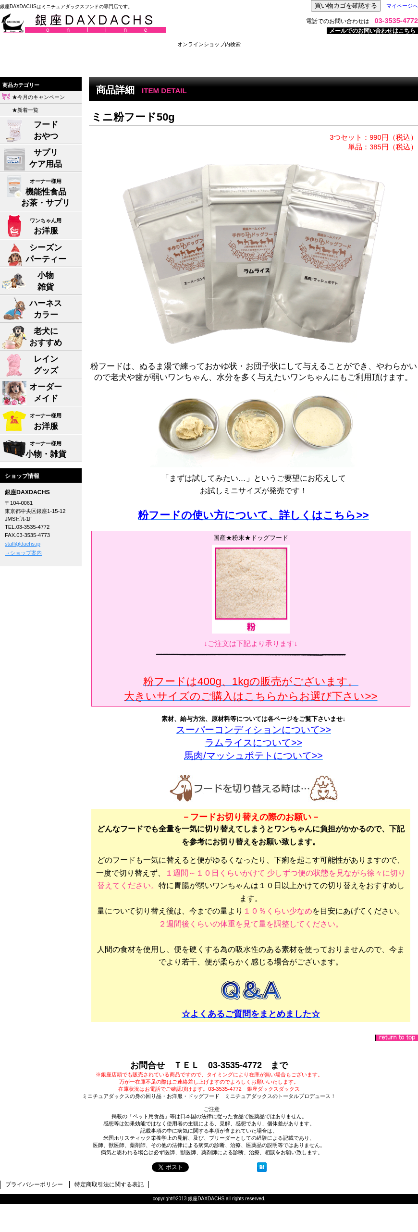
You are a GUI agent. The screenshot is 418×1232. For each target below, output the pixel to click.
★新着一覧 (25, 110)
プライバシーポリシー (34, 1184)
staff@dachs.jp (22, 544)
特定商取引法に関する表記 (109, 1184)
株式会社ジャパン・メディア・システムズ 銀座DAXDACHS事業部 (120, 23)
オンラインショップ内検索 (209, 44)
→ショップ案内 (23, 553)
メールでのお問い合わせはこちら (372, 30)
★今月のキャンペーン (38, 97)
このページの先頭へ (396, 1038)
